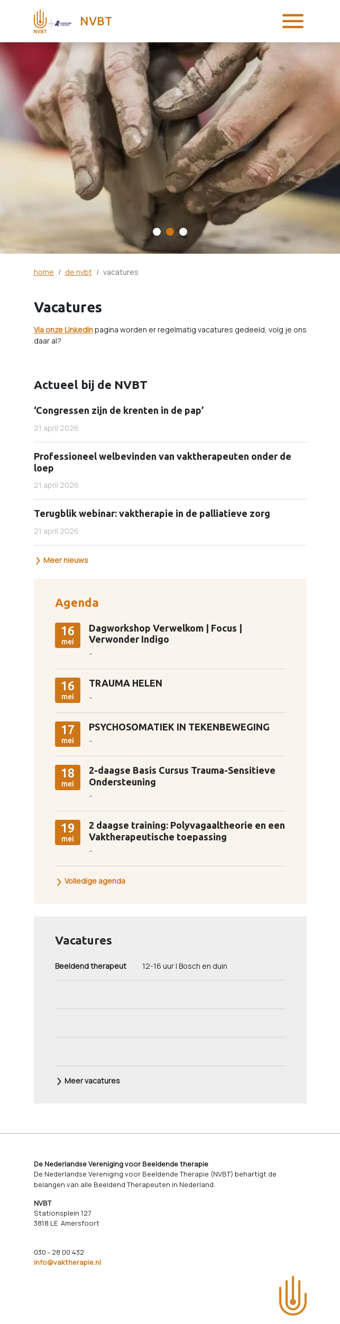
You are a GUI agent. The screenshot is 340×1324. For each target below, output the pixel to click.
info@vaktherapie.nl (67, 1262)
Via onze (49, 330)
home (44, 272)
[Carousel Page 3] (183, 232)
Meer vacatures (88, 1081)
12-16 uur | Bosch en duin (141, 965)
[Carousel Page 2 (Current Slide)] (170, 232)
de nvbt (78, 272)
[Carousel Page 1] (157, 232)
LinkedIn (79, 330)
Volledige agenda (90, 881)
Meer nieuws (61, 560)
